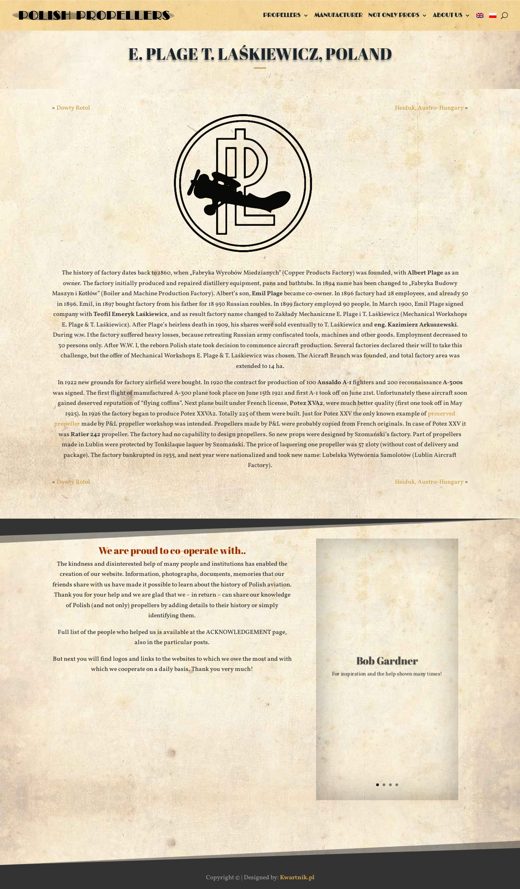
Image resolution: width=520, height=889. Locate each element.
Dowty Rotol (73, 108)
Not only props (393, 15)
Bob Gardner (387, 662)
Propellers (281, 15)
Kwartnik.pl (297, 878)
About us (447, 15)
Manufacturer (338, 15)
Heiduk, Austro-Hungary (429, 108)
